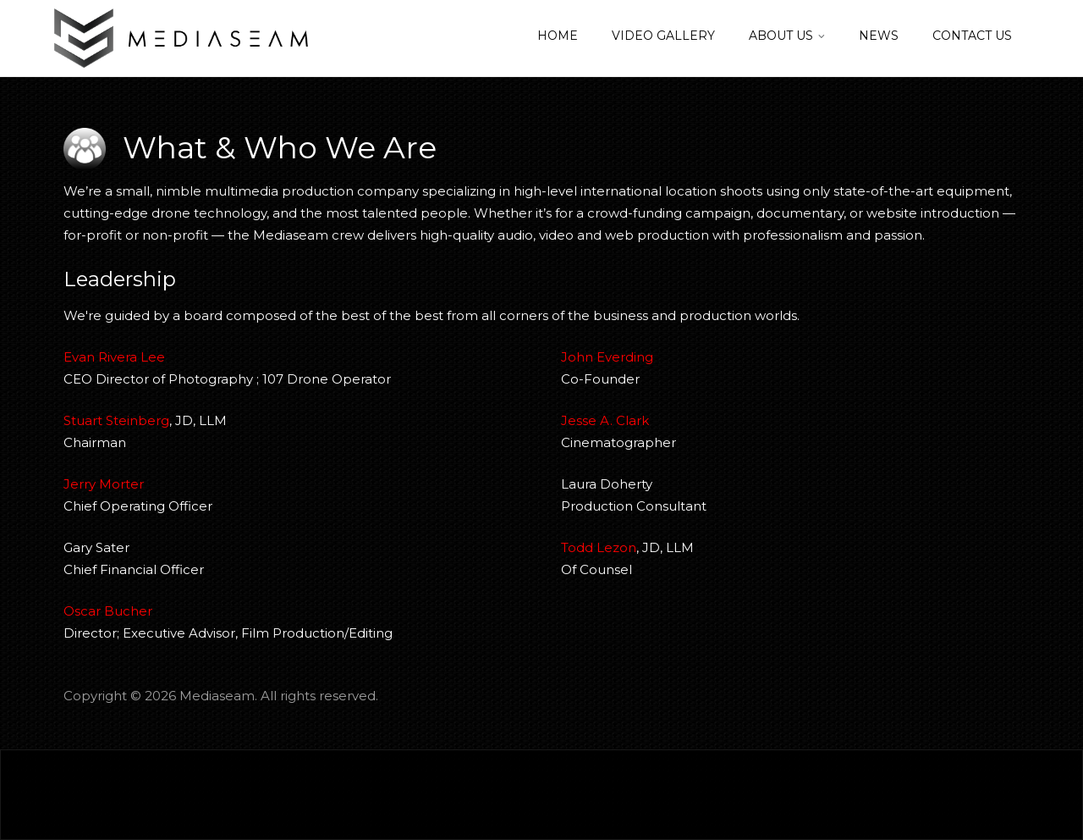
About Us (781, 35)
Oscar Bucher (107, 611)
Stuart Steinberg (116, 420)
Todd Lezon (598, 547)
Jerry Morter (103, 484)
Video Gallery (663, 35)
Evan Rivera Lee (114, 357)
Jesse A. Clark (605, 420)
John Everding (607, 357)
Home (557, 35)
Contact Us (972, 35)
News (879, 35)
